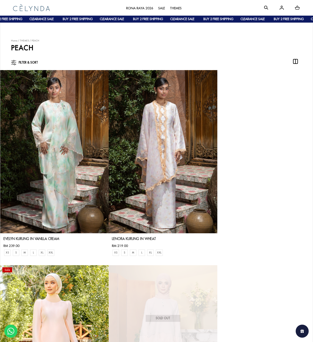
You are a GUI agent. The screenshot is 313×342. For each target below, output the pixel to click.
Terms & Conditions (115, 286)
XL (42, 207)
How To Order (69, 268)
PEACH (35, 40)
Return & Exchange (115, 272)
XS (7, 207)
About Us (22, 268)
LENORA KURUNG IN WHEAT (104, 193)
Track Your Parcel (114, 278)
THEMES (24, 40)
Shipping (65, 282)
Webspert (192, 334)
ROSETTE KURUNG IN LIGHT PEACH (265, 193)
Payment (65, 275)
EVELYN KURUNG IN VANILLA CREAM (31, 193)
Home (14, 40)
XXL (51, 207)
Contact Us (110, 264)
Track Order (68, 289)
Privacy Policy (111, 293)
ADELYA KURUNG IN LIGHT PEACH (185, 200)
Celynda (142, 334)
